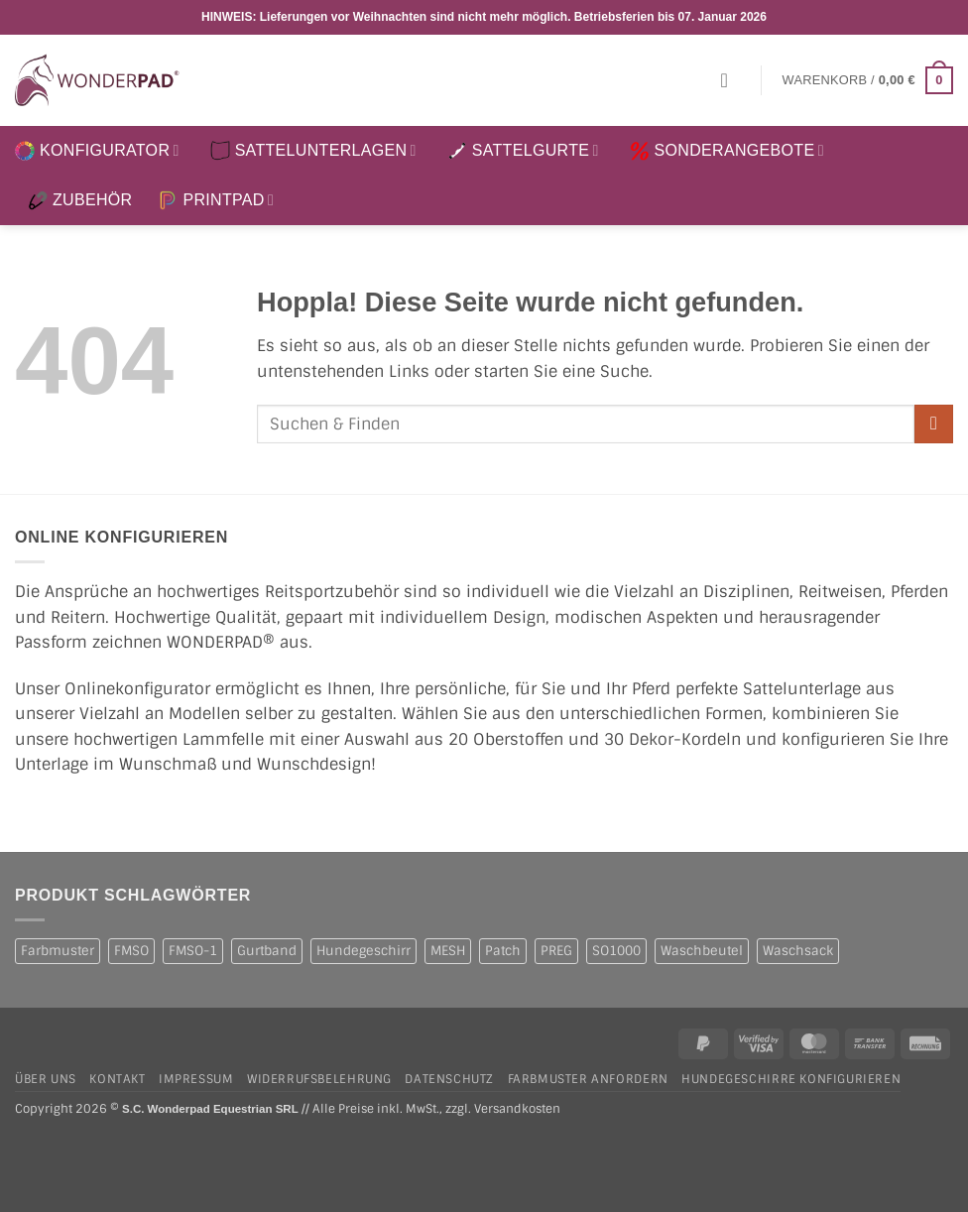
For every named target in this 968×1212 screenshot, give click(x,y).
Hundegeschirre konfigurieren (791, 1079)
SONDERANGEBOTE (727, 151)
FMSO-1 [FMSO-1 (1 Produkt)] (193, 950)
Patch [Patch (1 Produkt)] (503, 950)
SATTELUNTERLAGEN (313, 151)
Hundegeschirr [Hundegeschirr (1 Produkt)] (363, 950)
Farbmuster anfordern (588, 1079)
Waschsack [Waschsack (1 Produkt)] (798, 950)
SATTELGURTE (523, 151)
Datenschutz (449, 1079)
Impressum (196, 1079)
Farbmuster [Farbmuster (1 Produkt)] (57, 950)
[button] (731, 80)
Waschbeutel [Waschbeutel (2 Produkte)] (702, 950)
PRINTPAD (216, 200)
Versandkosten (517, 1109)
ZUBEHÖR (80, 200)
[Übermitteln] (933, 424)
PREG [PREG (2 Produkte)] (556, 950)
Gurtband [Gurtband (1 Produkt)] (267, 950)
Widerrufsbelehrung (319, 1079)
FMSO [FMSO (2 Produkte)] (131, 950)
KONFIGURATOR (97, 151)
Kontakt (117, 1079)
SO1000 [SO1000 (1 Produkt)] (616, 950)
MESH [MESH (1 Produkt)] (447, 950)
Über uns (45, 1079)
